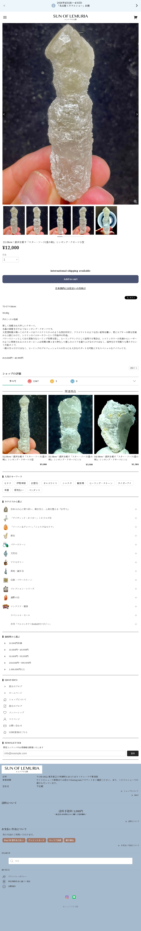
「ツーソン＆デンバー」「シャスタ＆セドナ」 (33, 527)
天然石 (14, 553)
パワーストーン (18, 544)
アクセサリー (17, 562)
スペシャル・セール (20, 615)
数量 (4, 254)
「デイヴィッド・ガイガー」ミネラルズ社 (31, 518)
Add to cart (70, 279)
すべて (12, 381)
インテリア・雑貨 (19, 606)
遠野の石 (15, 597)
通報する (133, 368)
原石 (13, 535)
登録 (133, 753)
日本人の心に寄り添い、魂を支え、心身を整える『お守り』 (40, 509)
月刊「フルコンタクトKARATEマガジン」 (31, 624)
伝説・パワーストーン (21, 580)
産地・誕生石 (17, 571)
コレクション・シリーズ (22, 589)
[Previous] (4, 114)
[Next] (137, 114)
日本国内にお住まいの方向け (70, 288)
